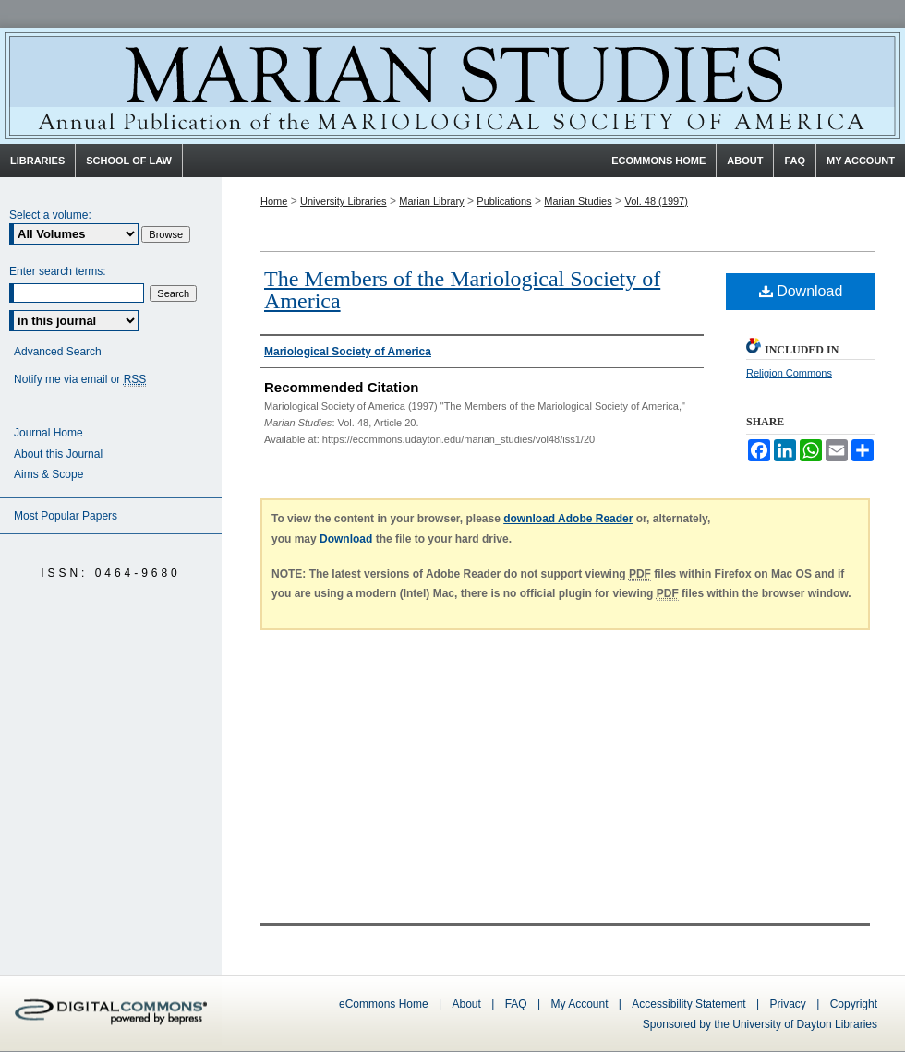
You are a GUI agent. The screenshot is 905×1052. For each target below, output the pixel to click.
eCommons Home (383, 1004)
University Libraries (343, 201)
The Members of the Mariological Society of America (462, 290)
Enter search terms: (57, 271)
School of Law (129, 160)
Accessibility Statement (688, 1004)
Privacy (790, 1004)
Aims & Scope (48, 474)
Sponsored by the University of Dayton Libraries (760, 1024)
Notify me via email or (80, 380)
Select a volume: (50, 215)
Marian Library (431, 201)
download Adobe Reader (568, 518)
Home (273, 201)
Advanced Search (58, 351)
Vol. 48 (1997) (656, 201)
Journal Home (48, 432)
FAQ (516, 1004)
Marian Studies (452, 86)
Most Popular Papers (65, 515)
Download (801, 291)
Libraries (37, 160)
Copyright (853, 1004)
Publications (504, 201)
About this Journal (58, 454)
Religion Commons (789, 372)
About (466, 1004)
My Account (579, 1004)
